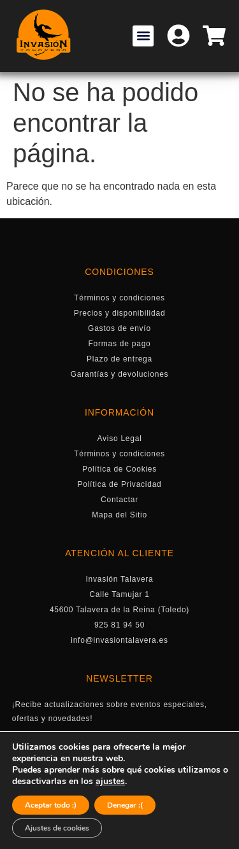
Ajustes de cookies (57, 828)
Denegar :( (125, 805)
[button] (143, 35)
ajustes (110, 781)
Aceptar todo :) (50, 805)
